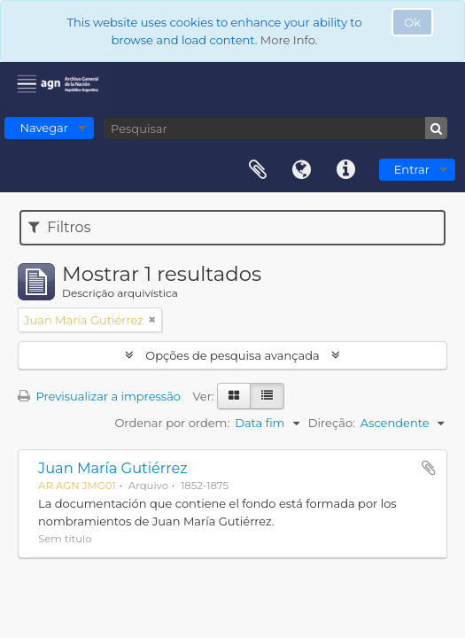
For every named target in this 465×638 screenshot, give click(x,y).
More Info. (289, 40)
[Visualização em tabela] (267, 396)
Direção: (331, 423)
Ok (412, 22)
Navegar (43, 128)
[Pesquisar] (275, 128)
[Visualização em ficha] (234, 396)
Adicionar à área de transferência (429, 468)
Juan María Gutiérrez (113, 468)
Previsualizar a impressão (99, 396)
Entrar (412, 169)
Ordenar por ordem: (171, 423)
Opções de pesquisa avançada (232, 355)
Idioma (302, 170)
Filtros (59, 227)
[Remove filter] (152, 320)
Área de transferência (258, 170)
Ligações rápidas (346, 170)
